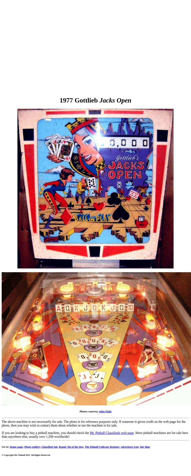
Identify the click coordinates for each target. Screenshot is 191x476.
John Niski (105, 411)
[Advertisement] (45, 47)
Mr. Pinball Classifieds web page (112, 433)
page (16, 446)
